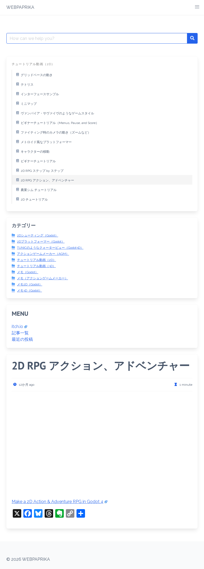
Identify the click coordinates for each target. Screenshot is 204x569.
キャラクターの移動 (31, 151)
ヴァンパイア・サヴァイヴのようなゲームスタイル (54, 113)
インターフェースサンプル (36, 93)
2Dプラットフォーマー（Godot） (41, 241)
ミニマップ (25, 103)
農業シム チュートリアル (35, 189)
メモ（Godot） (27, 272)
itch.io (19, 326)
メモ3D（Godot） (29, 290)
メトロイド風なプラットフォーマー (43, 141)
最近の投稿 (22, 339)
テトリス (23, 84)
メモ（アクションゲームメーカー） (42, 278)
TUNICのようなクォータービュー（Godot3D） (50, 248)
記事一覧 (20, 332)
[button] (197, 7)
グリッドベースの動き (33, 74)
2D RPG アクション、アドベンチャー (44, 180)
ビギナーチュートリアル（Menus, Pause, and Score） (56, 122)
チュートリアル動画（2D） (36, 260)
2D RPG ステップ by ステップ (38, 170)
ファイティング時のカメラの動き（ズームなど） (52, 132)
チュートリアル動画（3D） (36, 266)
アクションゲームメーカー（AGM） (43, 254)
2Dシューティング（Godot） (37, 235)
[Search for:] (96, 38)
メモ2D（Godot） (29, 284)
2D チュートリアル (31, 199)
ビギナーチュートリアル (35, 160)
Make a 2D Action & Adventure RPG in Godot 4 (59, 501)
